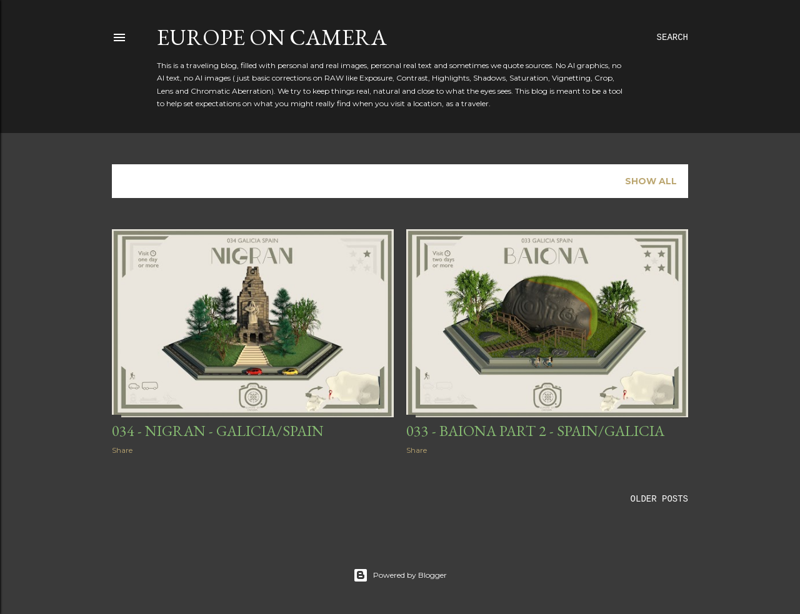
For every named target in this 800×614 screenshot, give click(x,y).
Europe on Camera (272, 37)
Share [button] (122, 450)
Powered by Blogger (400, 575)
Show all (651, 181)
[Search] (672, 37)
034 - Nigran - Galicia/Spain (218, 430)
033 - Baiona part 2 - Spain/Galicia (535, 430)
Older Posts (659, 499)
